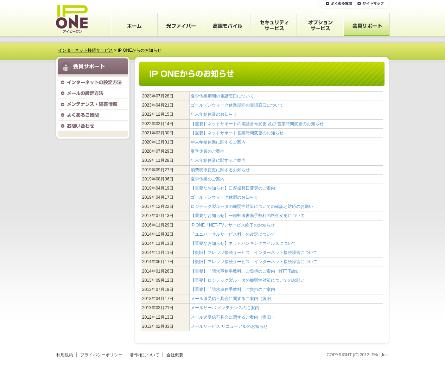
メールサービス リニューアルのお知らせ (229, 326)
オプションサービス (320, 24)
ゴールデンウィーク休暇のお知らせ (224, 197)
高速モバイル (227, 24)
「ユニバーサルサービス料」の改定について (233, 234)
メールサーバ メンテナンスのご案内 (225, 307)
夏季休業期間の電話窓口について (222, 96)
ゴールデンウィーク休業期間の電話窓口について (237, 105)
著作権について (144, 354)
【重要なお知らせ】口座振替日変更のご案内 (233, 188)
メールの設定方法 (93, 93)
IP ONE (71, 19)
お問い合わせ (93, 126)
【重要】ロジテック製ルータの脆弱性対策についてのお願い (248, 280)
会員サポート (366, 24)
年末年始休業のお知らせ (214, 114)
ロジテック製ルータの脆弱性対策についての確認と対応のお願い (252, 206)
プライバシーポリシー (101, 354)
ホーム (134, 24)
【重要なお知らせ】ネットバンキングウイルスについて (243, 243)
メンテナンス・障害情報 (93, 104)
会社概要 (174, 354)
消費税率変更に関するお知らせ (220, 169)
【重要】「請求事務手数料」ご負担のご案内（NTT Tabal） (247, 271)
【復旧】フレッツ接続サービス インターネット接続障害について (254, 252)
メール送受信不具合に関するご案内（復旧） (233, 298)
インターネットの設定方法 (93, 82)
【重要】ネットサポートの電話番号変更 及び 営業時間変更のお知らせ (257, 123)
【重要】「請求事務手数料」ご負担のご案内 (233, 289)
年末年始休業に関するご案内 (218, 142)
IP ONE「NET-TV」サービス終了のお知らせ (233, 225)
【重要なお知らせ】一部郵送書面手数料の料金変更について (248, 215)
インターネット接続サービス (85, 50)
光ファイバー (181, 24)
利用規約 (64, 354)
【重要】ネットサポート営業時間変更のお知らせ (237, 132)
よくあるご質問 (93, 115)
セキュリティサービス (274, 24)
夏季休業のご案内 (207, 151)
